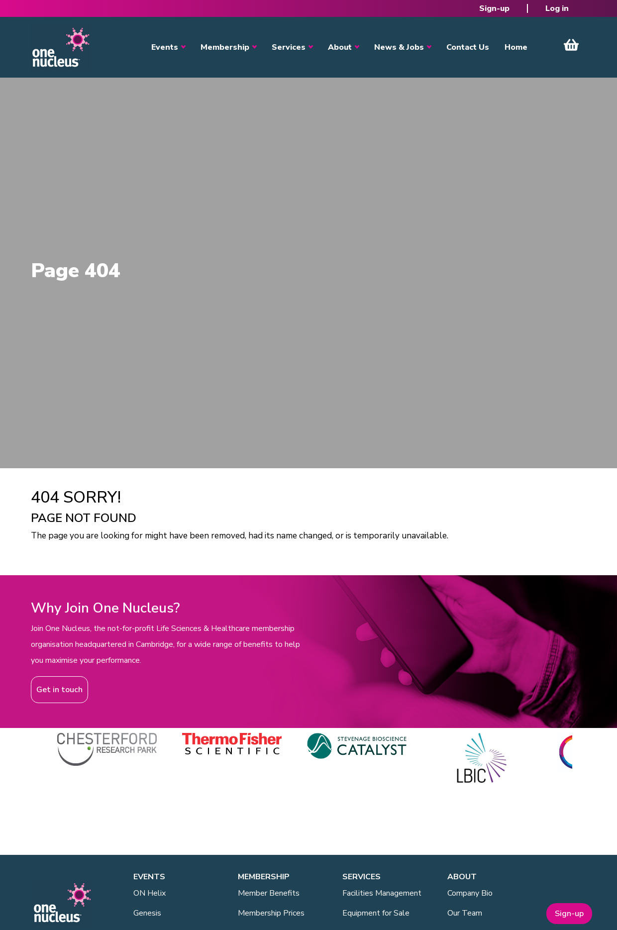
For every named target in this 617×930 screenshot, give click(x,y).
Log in (557, 8)
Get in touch (59, 689)
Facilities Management (381, 893)
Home (516, 47)
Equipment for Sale (376, 913)
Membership (225, 47)
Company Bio (470, 893)
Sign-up (494, 8)
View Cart (571, 44)
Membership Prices (271, 913)
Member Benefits (269, 893)
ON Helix (149, 893)
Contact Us (467, 47)
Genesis (147, 913)
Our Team (464, 913)
